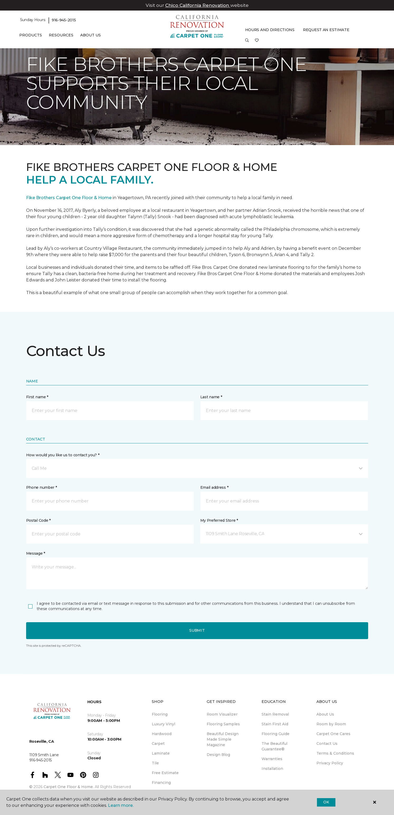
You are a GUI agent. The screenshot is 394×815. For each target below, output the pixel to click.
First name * (37, 397)
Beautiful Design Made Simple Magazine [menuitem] (223, 739)
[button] (247, 42)
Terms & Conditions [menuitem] (335, 753)
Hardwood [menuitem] (162, 733)
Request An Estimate (326, 29)
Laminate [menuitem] (161, 753)
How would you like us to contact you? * (62, 455)
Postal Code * (38, 520)
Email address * (214, 487)
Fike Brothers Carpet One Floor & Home (69, 197)
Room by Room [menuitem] (331, 724)
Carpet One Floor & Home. (69, 786)
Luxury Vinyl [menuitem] (163, 724)
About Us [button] (90, 35)
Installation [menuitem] (272, 768)
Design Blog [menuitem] (218, 754)
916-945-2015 (64, 20)
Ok (326, 802)
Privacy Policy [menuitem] (329, 763)
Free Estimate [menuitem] (165, 772)
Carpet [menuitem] (158, 743)
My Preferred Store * (219, 520)
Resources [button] (61, 35)
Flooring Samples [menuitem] (223, 724)
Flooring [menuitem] (160, 714)
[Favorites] (257, 42)
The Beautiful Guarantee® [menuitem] (274, 746)
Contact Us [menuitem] (327, 743)
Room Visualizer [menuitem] (222, 714)
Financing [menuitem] (161, 782)
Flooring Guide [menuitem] (275, 733)
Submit (197, 630)
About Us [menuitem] (325, 714)
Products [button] (30, 35)
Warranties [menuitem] (272, 758)
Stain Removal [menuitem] (275, 714)
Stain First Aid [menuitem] (275, 724)
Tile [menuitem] (155, 763)
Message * (35, 553)
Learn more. (121, 805)
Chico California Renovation (197, 5)
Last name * (211, 397)
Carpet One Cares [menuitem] (333, 733)
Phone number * (41, 487)
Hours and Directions (270, 29)
